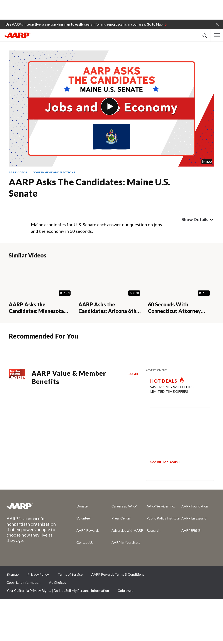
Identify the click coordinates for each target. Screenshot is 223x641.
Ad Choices (57, 582)
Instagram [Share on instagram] (196, 575)
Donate (82, 506)
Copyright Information (23, 582)
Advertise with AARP (127, 530)
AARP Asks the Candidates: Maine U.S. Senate (89, 187)
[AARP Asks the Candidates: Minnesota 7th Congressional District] (41, 288)
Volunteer (83, 518)
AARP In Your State (126, 542)
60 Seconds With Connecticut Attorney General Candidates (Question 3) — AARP (174, 314)
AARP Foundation (194, 506)
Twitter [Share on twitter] (181, 575)
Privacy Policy (38, 574)
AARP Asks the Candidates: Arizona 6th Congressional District (107, 311)
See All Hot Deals (164, 462)
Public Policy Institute (163, 518)
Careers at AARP (124, 506)
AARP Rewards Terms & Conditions (117, 574)
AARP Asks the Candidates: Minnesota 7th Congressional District (40, 311)
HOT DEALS (163, 381)
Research (153, 530)
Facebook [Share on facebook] (167, 575)
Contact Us (84, 542)
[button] (217, 24)
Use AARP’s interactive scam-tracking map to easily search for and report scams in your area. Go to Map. (84, 24)
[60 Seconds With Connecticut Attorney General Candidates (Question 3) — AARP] (180, 288)
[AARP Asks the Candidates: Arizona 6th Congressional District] (110, 288)
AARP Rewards (87, 530)
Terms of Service (70, 574)
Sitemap (13, 574)
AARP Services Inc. (161, 506)
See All (132, 374)
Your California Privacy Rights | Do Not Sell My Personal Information (58, 590)
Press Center (121, 518)
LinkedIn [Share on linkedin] (211, 575)
